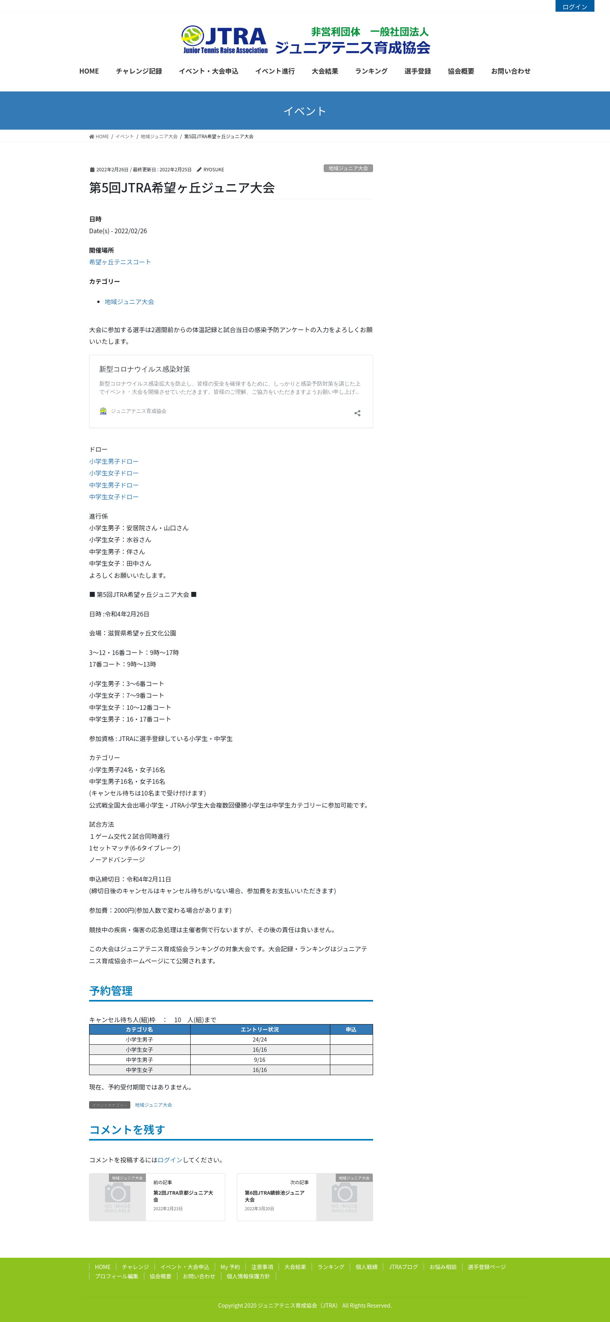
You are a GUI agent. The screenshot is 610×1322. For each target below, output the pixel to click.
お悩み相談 (443, 1267)
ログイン (575, 6)
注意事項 (262, 1267)
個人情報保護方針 (248, 1276)
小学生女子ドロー (114, 472)
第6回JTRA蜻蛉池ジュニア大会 (275, 1196)
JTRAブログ (403, 1267)
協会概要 (161, 1276)
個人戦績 (366, 1267)
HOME (102, 1267)
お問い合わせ (199, 1276)
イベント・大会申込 (184, 1267)
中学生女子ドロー (114, 496)
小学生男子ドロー (114, 461)
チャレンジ (135, 1267)
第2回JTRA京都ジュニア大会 (183, 1196)
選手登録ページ (487, 1267)
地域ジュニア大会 (348, 168)
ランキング (331, 1267)
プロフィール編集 (116, 1276)
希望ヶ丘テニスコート (120, 261)
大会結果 (295, 1267)
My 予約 (230, 1267)
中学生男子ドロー (114, 484)
